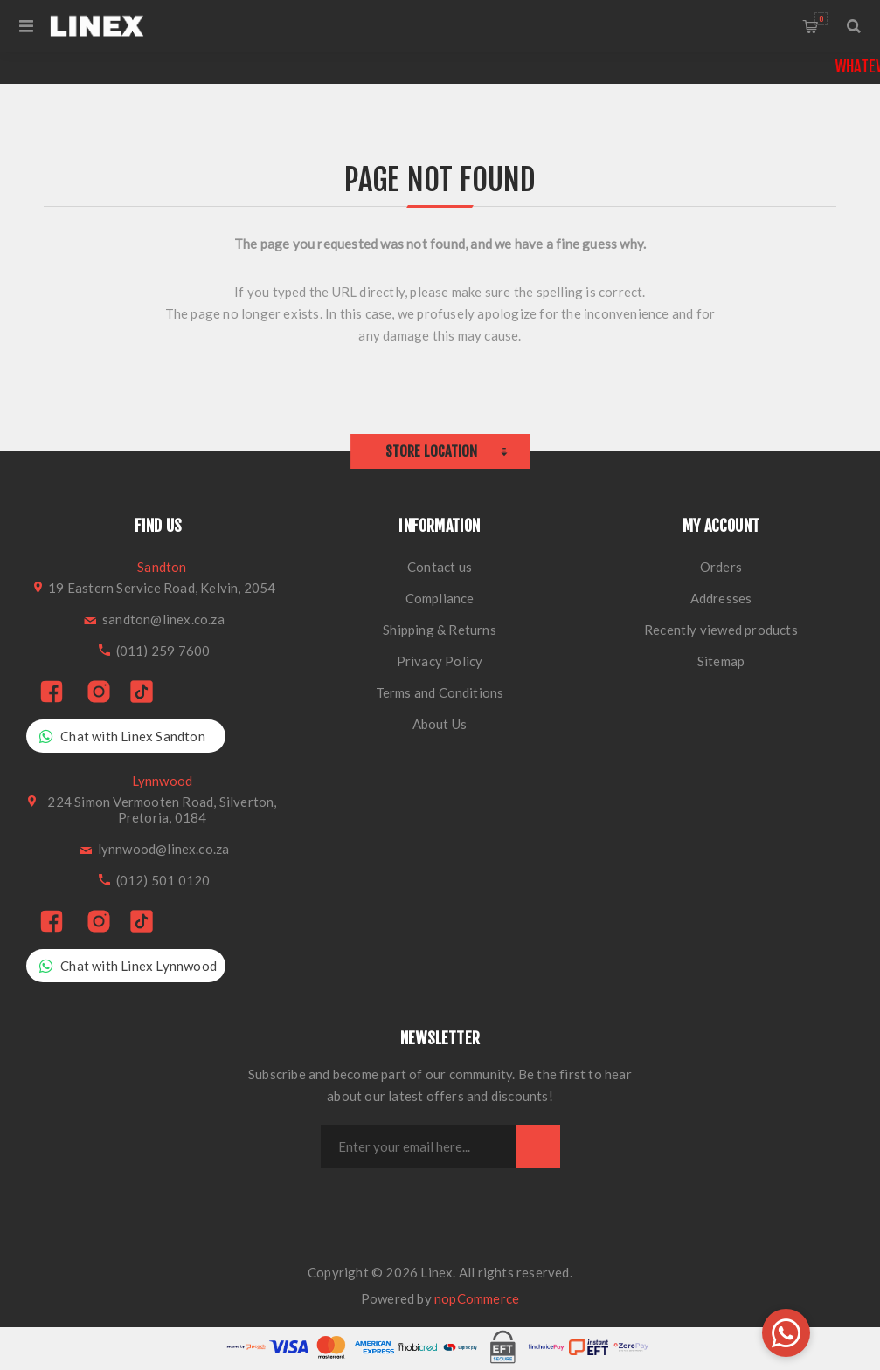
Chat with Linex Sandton (122, 737)
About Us (440, 724)
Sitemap (721, 661)
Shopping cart (821, 18)
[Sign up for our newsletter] (418, 1146)
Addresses (721, 598)
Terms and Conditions (440, 692)
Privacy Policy (440, 661)
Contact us (439, 567)
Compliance (440, 598)
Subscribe (538, 1146)
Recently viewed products (721, 629)
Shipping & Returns (439, 629)
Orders (721, 567)
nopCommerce (476, 1298)
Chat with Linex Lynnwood (128, 966)
